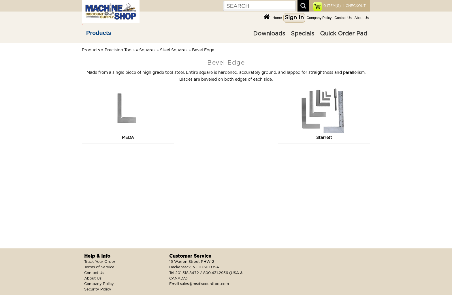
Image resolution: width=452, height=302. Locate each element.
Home (277, 18)
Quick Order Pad (343, 34)
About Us (362, 18)
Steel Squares (173, 50)
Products (98, 33)
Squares (147, 50)
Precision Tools (120, 50)
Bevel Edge (203, 50)
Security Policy (97, 289)
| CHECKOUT (354, 5)
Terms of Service (99, 267)
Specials (302, 34)
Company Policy (319, 18)
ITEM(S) (332, 5)
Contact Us (342, 18)
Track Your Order (99, 262)
